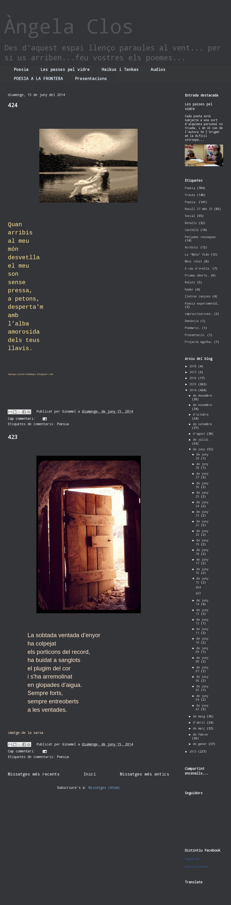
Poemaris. (192, 328)
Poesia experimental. (202, 303)
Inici (90, 774)
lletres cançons (198, 296)
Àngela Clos (69, 26)
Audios (158, 69)
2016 (193, 378)
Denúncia (192, 321)
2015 (193, 384)
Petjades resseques (200, 237)
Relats (190, 282)
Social (190, 216)
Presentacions (91, 78)
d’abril (200, 722)
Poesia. (191, 202)
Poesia (21, 69)
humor (189, 289)
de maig (200, 716)
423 (12, 436)
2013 (193, 751)
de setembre (202, 424)
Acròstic (192, 247)
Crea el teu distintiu (196, 866)
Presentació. (195, 335)
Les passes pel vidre (65, 69)
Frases (190, 195)
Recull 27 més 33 (198, 209)
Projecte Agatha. (198, 342)
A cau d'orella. (198, 268)
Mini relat (193, 261)
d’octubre (200, 414)
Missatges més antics (144, 774)
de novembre (202, 405)
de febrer (200, 734)
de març (200, 728)
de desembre (202, 395)
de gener (200, 744)
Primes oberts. (197, 275)
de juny (200, 449)
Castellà (192, 230)
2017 (193, 372)
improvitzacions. (198, 314)
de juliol (200, 439)
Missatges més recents (33, 774)
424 (12, 105)
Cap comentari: (22, 418)
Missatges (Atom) (104, 787)
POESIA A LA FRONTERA (38, 78)
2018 (193, 366)
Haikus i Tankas (120, 69)
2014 (193, 390)
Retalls (191, 223)
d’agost (200, 434)
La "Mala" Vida (197, 254)
